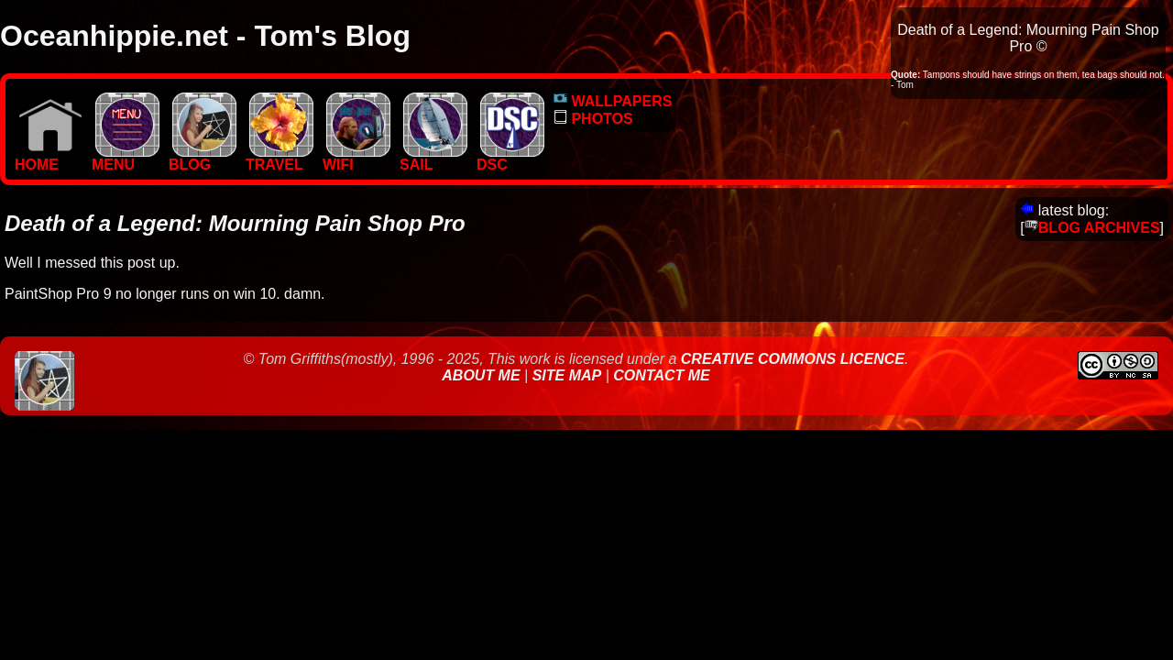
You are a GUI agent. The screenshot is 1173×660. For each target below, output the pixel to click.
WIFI (356, 158)
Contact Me (661, 375)
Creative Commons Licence (792, 359)
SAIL (433, 158)
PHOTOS (593, 118)
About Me (483, 375)
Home (48, 158)
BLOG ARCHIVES (1092, 228)
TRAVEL (279, 158)
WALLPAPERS (613, 101)
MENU (125, 158)
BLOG (202, 158)
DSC (510, 158)
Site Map (567, 375)
